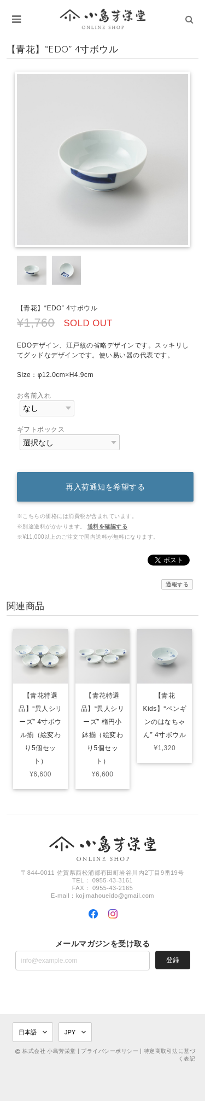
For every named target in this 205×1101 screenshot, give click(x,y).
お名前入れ (34, 395)
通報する (177, 584)
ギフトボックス (41, 429)
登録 (172, 960)
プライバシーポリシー (109, 1051)
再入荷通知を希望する (105, 486)
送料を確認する (107, 526)
